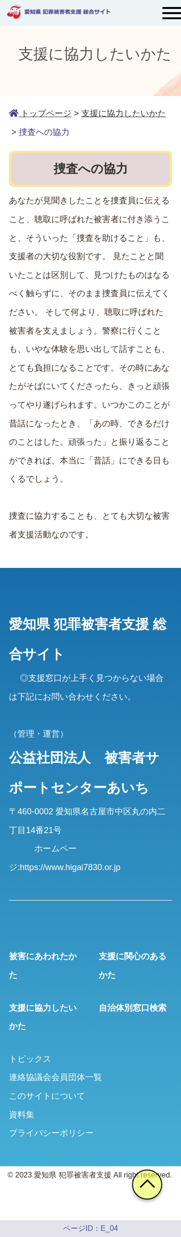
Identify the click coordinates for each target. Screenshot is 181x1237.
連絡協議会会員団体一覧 (55, 1077)
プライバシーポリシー (51, 1133)
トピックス (30, 1059)
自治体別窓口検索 (132, 1008)
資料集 (21, 1114)
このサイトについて (47, 1096)
